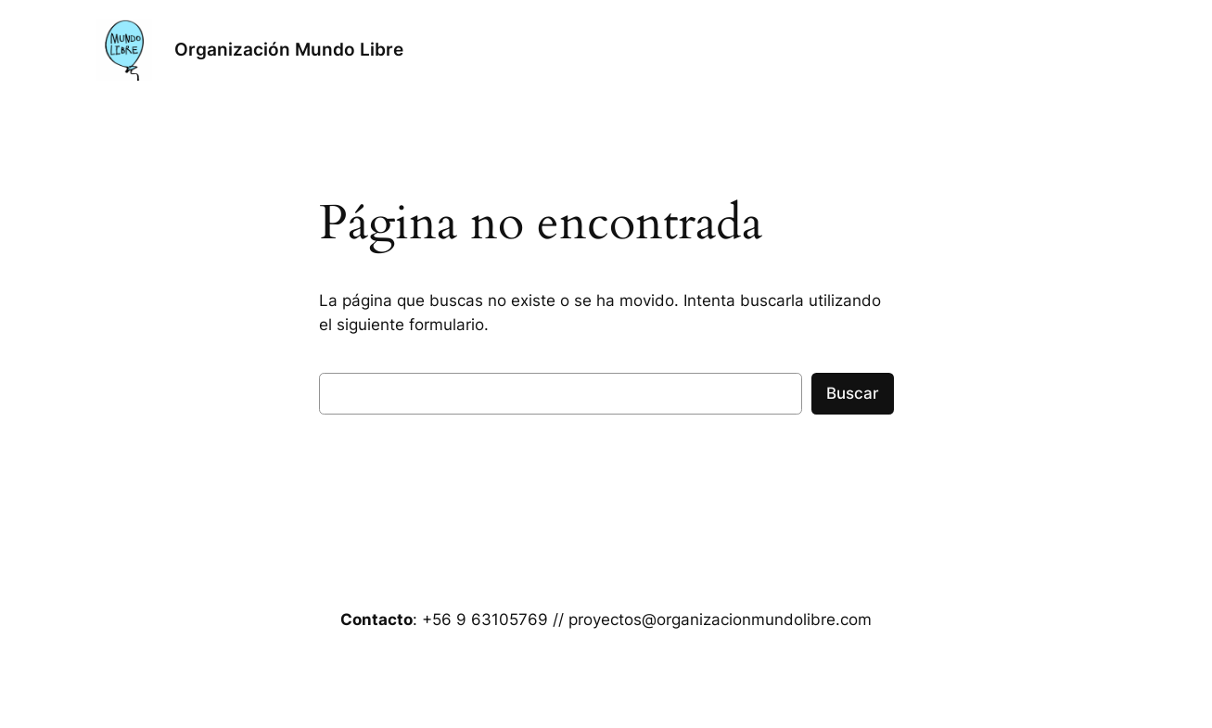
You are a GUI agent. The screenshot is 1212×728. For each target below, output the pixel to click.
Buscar (852, 393)
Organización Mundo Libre (288, 49)
